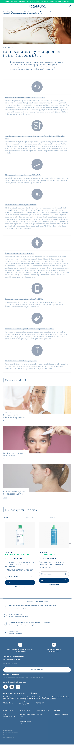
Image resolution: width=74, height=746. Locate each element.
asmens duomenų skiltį (38, 682)
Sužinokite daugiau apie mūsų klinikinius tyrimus (22, 629)
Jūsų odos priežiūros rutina (21, 511)
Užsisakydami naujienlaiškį (11, 664)
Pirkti (20, 584)
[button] (70, 545)
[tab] (14, 518)
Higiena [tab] (5, 518)
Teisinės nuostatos (8, 735)
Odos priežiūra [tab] (30, 518)
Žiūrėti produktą (20, 578)
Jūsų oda (39, 718)
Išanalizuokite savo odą (15, 638)
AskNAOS (5, 723)
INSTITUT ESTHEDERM (9, 721)
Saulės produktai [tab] (54, 518)
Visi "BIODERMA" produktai (27, 718)
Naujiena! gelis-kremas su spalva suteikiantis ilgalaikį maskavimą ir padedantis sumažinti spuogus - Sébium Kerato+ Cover (37, 1)
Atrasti (5, 425)
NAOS (4, 718)
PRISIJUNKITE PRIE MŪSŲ (61, 718)
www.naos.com (51, 703)
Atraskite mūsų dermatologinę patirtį (19, 612)
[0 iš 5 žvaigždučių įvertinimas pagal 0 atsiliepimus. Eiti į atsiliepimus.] (13, 559)
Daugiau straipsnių (16, 384)
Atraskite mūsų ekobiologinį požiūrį (18, 621)
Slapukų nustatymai (8, 742)
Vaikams (22, 728)
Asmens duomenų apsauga (10, 737)
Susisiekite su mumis (20, 656)
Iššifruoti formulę (20, 588)
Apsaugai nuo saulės (25, 726)
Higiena (22, 721)
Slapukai (5, 739)
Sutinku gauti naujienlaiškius (13, 679)
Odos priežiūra (24, 723)
